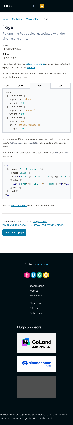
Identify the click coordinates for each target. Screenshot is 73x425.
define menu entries (35, 63)
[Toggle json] (60, 86)
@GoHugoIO (36, 285)
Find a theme (35, 313)
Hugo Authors (40, 264)
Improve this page (14, 232)
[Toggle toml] (40, 86)
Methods (17, 18)
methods (31, 67)
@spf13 (33, 290)
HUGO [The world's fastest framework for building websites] (7, 6)
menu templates (19, 205)
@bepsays (35, 295)
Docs (5, 18)
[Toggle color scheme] (42, 6)
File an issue (35, 303)
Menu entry (32, 18)
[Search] (35, 6)
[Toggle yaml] (20, 86)
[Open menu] (67, 6)
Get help (33, 308)
